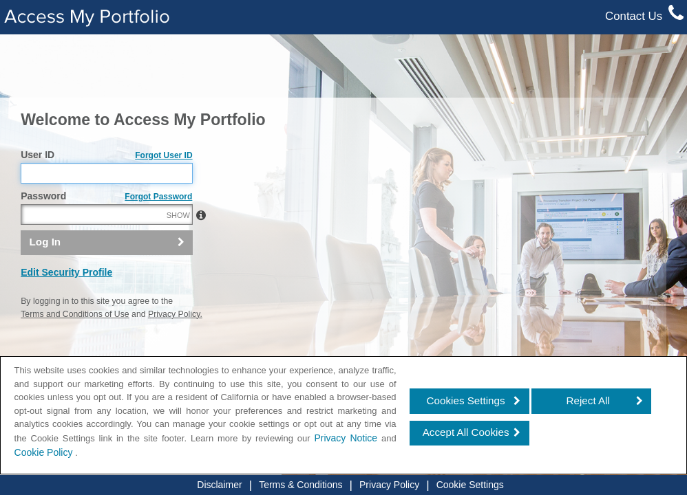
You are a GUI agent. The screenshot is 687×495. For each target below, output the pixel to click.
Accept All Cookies (466, 432)
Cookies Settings (466, 400)
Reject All (588, 400)
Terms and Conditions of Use (75, 314)
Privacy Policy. (175, 314)
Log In (45, 242)
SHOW (178, 215)
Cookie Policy (45, 452)
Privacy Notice (345, 437)
